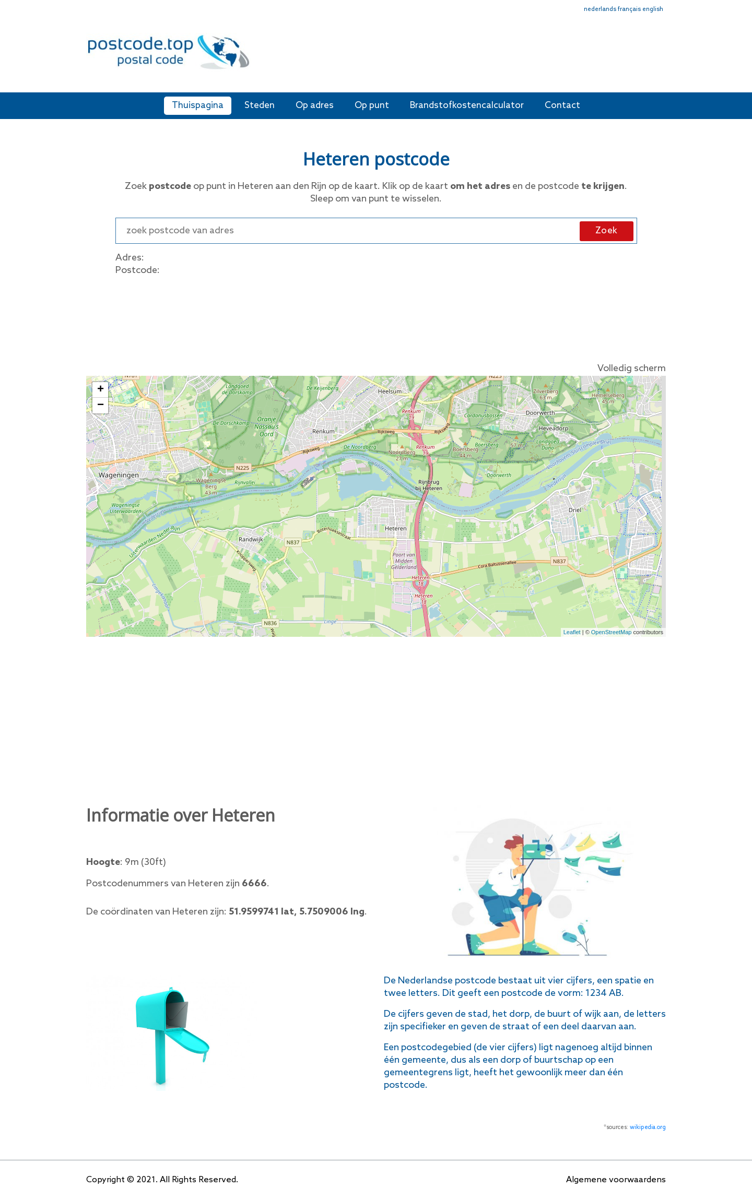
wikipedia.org (648, 1127)
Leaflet (572, 632)
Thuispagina (198, 105)
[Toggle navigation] (659, 59)
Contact (562, 105)
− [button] (100, 405)
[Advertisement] (452, 56)
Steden (259, 105)
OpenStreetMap (611, 632)
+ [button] (100, 390)
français (629, 9)
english (652, 9)
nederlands (600, 9)
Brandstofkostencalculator (467, 105)
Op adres (315, 105)
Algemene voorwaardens (616, 1180)
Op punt (372, 105)
